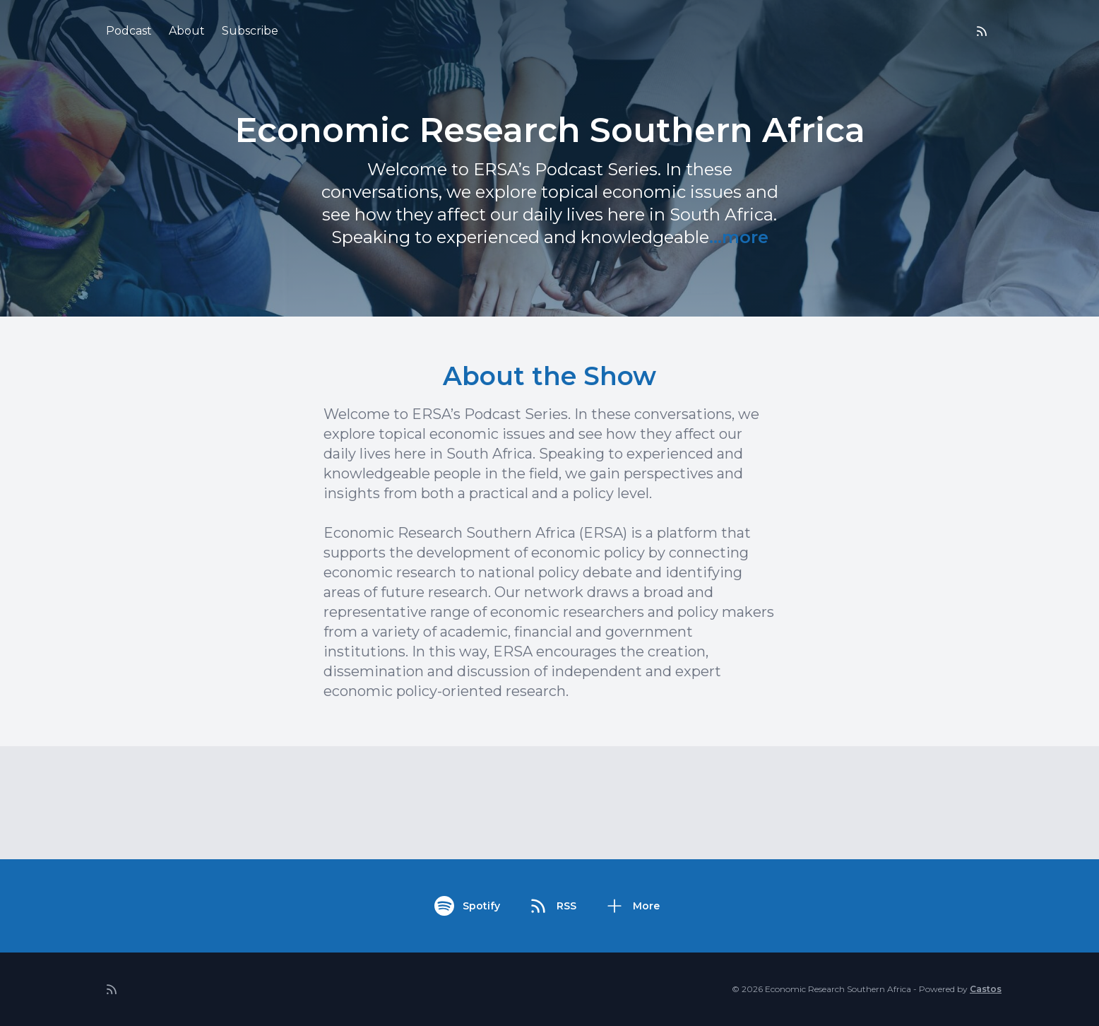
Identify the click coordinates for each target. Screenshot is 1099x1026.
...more (738, 237)
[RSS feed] (982, 31)
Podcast (129, 30)
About (187, 30)
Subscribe (250, 30)
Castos (986, 989)
